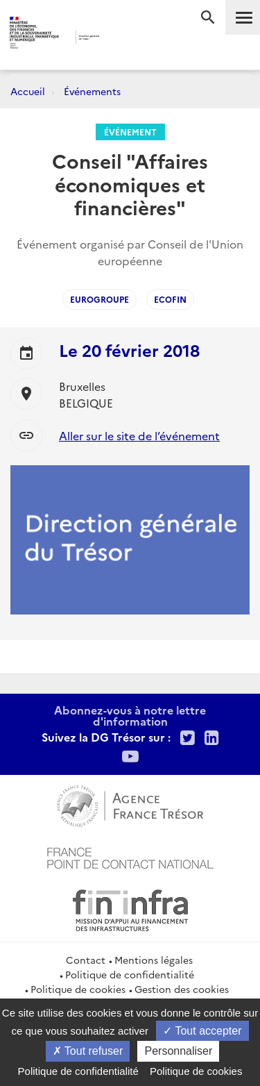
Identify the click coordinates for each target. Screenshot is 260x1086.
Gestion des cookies (182, 989)
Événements (92, 91)
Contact (85, 960)
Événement (130, 131)
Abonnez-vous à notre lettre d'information (130, 715)
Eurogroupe (99, 299)
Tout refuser (88, 1051)
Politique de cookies (78, 989)
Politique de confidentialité (129, 974)
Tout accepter (202, 1031)
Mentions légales (153, 960)
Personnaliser (178, 1051)
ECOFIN (170, 299)
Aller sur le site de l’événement (139, 435)
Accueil (27, 91)
